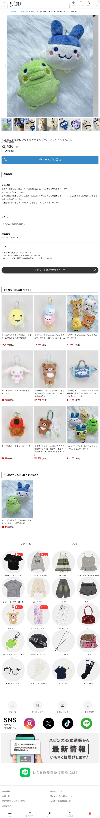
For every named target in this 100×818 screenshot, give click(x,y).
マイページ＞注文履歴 (11, 258)
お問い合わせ (7, 806)
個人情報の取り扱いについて (62, 796)
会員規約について (57, 791)
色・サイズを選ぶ (50, 159)
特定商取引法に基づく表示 (13, 801)
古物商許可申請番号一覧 (60, 801)
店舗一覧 (6, 796)
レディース (14, 11)
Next (95, 66)
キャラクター (25, 11)
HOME (4, 11)
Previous (5, 66)
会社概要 (6, 791)
